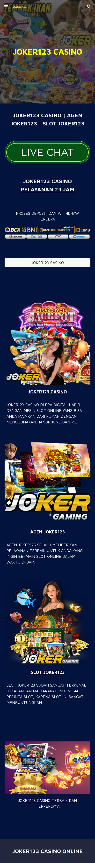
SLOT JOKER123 (48, 672)
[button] (6, 6)
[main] (47, 51)
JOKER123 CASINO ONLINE (47, 851)
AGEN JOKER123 (47, 531)
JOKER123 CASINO (47, 391)
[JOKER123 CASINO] (47, 263)
